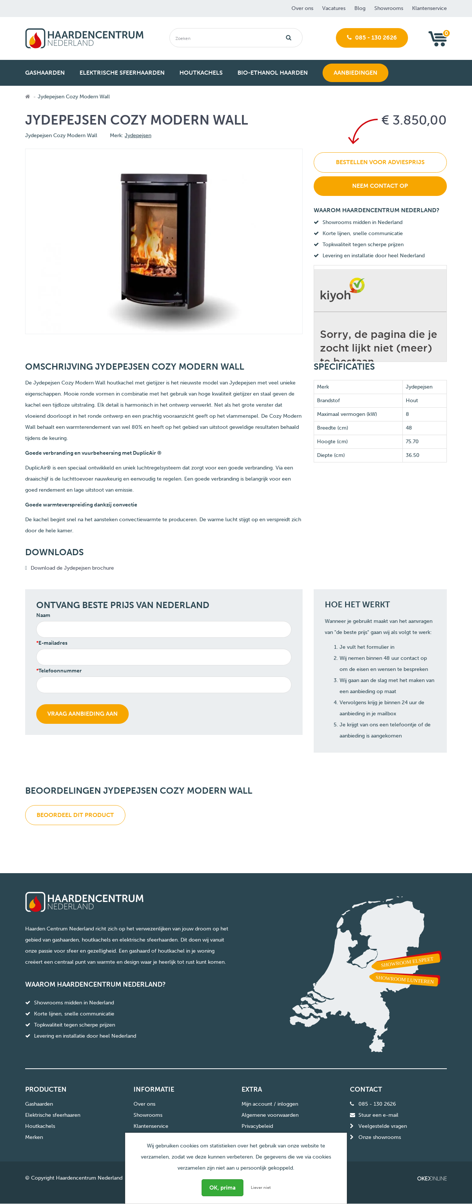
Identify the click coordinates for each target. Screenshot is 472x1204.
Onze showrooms (379, 1137)
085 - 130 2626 (372, 37)
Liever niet (261, 1187)
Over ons (302, 8)
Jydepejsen (138, 135)
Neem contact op (380, 185)
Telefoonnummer (60, 671)
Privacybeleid (257, 1126)
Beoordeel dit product (75, 814)
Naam (43, 615)
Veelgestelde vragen (382, 1126)
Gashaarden (39, 1104)
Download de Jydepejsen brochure (72, 568)
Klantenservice (429, 8)
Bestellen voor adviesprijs (380, 162)
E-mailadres (52, 643)
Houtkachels (40, 1126)
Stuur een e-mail (378, 1115)
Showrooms (388, 8)
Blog (359, 8)
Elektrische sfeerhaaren (52, 1115)
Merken (34, 1137)
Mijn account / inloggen (270, 1104)
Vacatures (333, 8)
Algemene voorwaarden (270, 1115)
